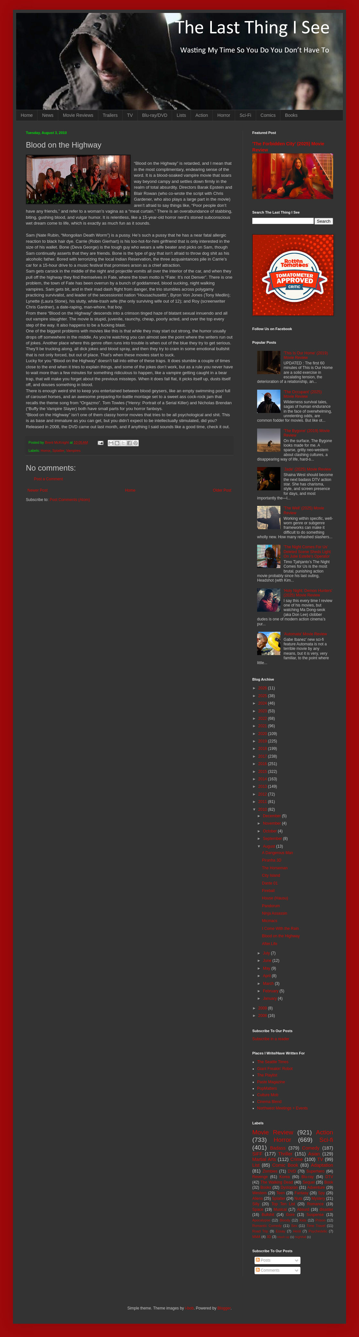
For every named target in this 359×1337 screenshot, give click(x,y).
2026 (263, 688)
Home (27, 115)
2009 (263, 1008)
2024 (263, 703)
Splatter (58, 450)
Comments (267, 1270)
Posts (263, 1260)
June (267, 960)
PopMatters (267, 1088)
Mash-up (283, 1237)
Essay (280, 1231)
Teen (281, 1193)
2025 (263, 696)
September (273, 838)
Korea (284, 1177)
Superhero (315, 1171)
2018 (263, 748)
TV (130, 115)
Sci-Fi (245, 115)
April (267, 976)
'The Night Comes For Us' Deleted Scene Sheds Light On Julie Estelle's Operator (307, 552)
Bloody (284, 1220)
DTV (329, 1177)
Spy (321, 1193)
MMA (256, 1237)
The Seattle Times (272, 1062)
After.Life (269, 943)
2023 (263, 711)
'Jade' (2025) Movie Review (307, 469)
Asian (314, 1153)
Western (259, 1193)
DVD (292, 1171)
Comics (268, 115)
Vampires (73, 450)
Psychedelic (318, 1231)
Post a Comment (48, 479)
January (270, 998)
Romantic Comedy (267, 1226)
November (272, 823)
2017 (263, 756)
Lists (181, 115)
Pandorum (271, 906)
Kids (302, 1220)
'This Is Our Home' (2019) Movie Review (306, 355)
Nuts (298, 1198)
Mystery (318, 1198)
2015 (263, 771)
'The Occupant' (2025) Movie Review (303, 394)
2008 (263, 1015)
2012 (263, 794)
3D (269, 1237)
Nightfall (300, 1237)
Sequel (308, 1182)
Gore (290, 1214)
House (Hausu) (275, 898)
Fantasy (302, 1193)
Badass (278, 1148)
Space (257, 1209)
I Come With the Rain (280, 928)
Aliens (257, 1198)
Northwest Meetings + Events (282, 1108)
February (271, 991)
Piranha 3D (271, 860)
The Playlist (267, 1075)
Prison (321, 1220)
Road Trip (260, 1231)
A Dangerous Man (277, 853)
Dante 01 (270, 883)
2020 (263, 733)
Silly (255, 1204)
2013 (263, 786)
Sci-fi (326, 1139)
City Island (271, 875)
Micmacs (269, 921)
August (269, 846)
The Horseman (275, 868)
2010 (263, 809)
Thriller (285, 1153)
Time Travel (316, 1226)
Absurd (303, 1209)
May (267, 968)
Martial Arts (264, 1159)
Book (328, 1182)
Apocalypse (261, 1220)
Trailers (110, 115)
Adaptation (322, 1165)
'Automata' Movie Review (305, 634)
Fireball (268, 890)
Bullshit (268, 1214)
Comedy (311, 1148)
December (272, 816)
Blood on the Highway (281, 936)
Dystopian (289, 1187)
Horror (223, 115)
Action (201, 115)
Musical (280, 1209)
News (47, 115)
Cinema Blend (269, 1101)
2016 (263, 764)
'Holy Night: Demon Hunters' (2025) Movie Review (308, 592)
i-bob (189, 1308)
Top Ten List (283, 1204)
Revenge (260, 1177)
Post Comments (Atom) (69, 499)
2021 (263, 726)
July (267, 953)
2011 (263, 801)
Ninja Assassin (274, 913)
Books (291, 115)
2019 (263, 741)
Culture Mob (267, 1095)
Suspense (315, 1214)
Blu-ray (307, 1177)
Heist (297, 1231)
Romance (315, 1204)
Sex (294, 1226)
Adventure (316, 1187)
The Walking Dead (277, 1182)
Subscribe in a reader (270, 1039)
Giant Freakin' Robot (275, 1068)
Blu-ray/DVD (155, 115)
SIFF (257, 1153)
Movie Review (272, 1132)
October (270, 831)
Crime (296, 1159)
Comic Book (285, 1165)
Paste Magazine (271, 1082)
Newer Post (37, 490)
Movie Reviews (78, 115)
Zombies (270, 1171)
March (269, 983)
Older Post (222, 490)
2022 (263, 718)
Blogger (224, 1308)
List (255, 1165)
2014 (263, 779)
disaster (326, 1209)
